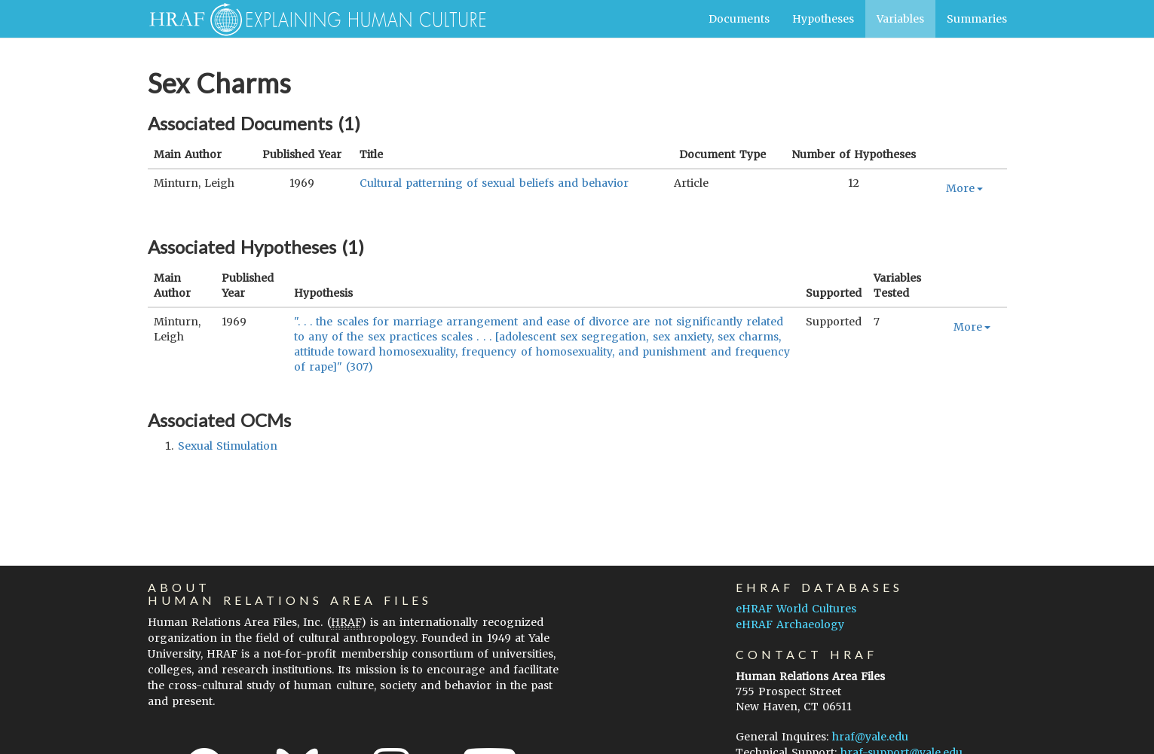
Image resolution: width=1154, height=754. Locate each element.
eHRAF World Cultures (796, 608)
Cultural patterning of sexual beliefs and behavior (494, 183)
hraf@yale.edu (870, 736)
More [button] (964, 188)
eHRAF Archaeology (790, 624)
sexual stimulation (227, 446)
